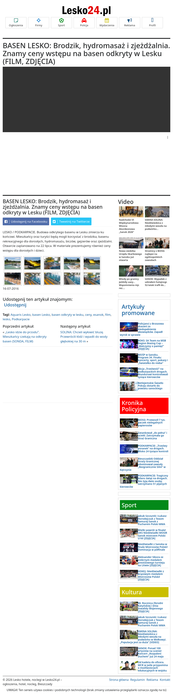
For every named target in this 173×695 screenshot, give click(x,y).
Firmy (38, 22)
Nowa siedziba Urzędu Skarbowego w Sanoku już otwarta (130, 255)
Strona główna (119, 680)
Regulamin (137, 680)
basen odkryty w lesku (68, 315)
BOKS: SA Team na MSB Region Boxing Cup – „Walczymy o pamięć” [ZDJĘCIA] (152, 344)
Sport (61, 22)
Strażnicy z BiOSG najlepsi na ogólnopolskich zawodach (155, 255)
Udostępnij (15, 305)
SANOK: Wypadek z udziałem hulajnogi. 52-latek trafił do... (156, 282)
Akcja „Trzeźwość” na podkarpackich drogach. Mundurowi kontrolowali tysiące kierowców (153, 373)
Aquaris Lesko (21, 315)
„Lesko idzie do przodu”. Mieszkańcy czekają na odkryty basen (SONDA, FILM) (24, 336)
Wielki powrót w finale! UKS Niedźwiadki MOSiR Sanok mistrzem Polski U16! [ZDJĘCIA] (152, 534)
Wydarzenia (106, 22)
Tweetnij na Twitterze (71, 221)
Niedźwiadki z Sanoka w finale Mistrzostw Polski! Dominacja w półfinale (153, 546)
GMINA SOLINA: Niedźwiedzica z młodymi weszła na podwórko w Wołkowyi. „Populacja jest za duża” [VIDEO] (143, 637)
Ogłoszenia (15, 22)
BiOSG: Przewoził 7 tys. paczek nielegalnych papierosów (151, 422)
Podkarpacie (21, 319)
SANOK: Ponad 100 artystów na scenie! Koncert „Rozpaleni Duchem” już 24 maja (151, 652)
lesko (6, 319)
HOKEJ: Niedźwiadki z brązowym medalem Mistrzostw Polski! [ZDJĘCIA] (151, 575)
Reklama (129, 22)
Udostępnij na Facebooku (26, 221)
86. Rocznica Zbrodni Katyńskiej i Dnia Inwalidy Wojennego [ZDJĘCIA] (150, 607)
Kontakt (165, 680)
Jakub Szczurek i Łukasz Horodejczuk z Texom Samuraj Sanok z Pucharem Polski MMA (152, 520)
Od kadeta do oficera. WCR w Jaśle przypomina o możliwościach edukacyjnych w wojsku (153, 666)
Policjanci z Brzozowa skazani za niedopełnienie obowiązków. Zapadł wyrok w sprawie (142, 329)
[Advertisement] (86, 168)
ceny (88, 315)
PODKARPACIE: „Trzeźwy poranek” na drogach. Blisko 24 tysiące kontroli (153, 448)
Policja (84, 22)
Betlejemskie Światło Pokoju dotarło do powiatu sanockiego (150, 385)
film (108, 315)
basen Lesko (41, 315)
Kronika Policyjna (134, 406)
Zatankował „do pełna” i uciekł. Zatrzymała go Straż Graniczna (152, 435)
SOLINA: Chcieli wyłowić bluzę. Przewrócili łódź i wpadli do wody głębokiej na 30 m (83, 336)
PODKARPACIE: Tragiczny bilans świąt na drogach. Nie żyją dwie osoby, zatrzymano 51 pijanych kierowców (144, 481)
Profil (152, 22)
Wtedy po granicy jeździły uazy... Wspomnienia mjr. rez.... (129, 283)
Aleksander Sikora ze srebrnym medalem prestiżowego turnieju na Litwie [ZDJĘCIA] (151, 561)
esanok (98, 315)
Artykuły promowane (138, 310)
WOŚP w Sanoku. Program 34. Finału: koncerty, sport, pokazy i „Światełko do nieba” (153, 359)
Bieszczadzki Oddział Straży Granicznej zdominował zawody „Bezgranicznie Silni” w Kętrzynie (143, 464)
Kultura (132, 592)
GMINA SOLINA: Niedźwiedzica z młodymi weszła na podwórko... (156, 224)
